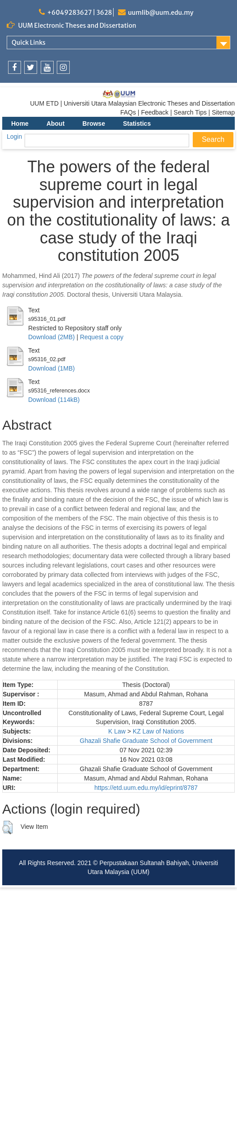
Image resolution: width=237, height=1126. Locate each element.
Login (14, 136)
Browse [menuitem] (93, 123)
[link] (14, 67)
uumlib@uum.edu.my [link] (160, 13)
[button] (7, 827)
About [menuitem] (55, 123)
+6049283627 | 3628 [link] (79, 13)
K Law (117, 731)
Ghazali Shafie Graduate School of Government (146, 740)
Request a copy (101, 337)
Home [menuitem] (20, 123)
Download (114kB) (54, 399)
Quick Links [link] (29, 42)
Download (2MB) (51, 337)
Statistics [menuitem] (137, 123)
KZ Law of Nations (158, 731)
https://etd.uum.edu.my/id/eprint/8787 (146, 787)
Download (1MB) (51, 368)
